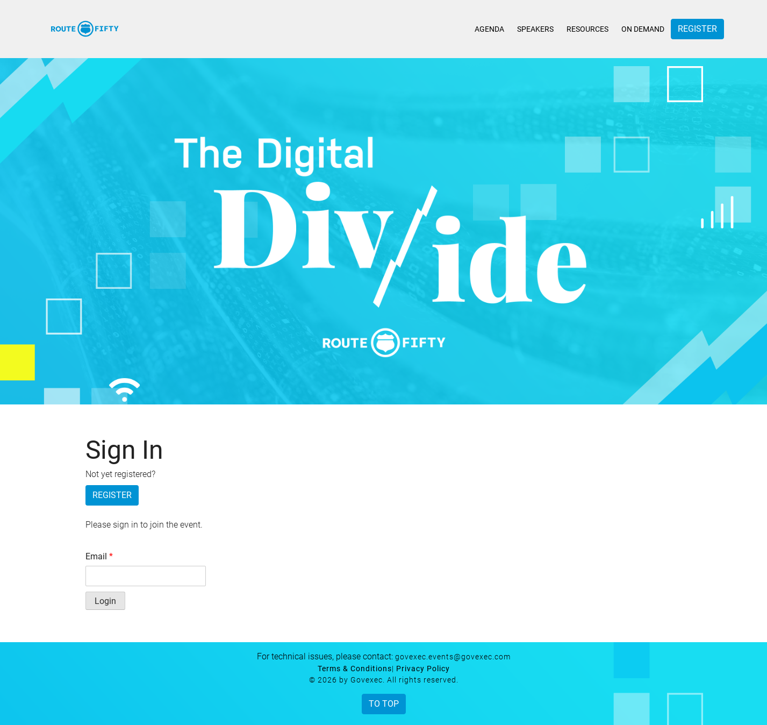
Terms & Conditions (355, 668)
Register (697, 29)
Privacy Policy (423, 668)
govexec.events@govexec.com (453, 656)
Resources (587, 29)
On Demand (642, 29)
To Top (384, 704)
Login (105, 601)
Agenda (489, 29)
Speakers (535, 29)
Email (99, 556)
